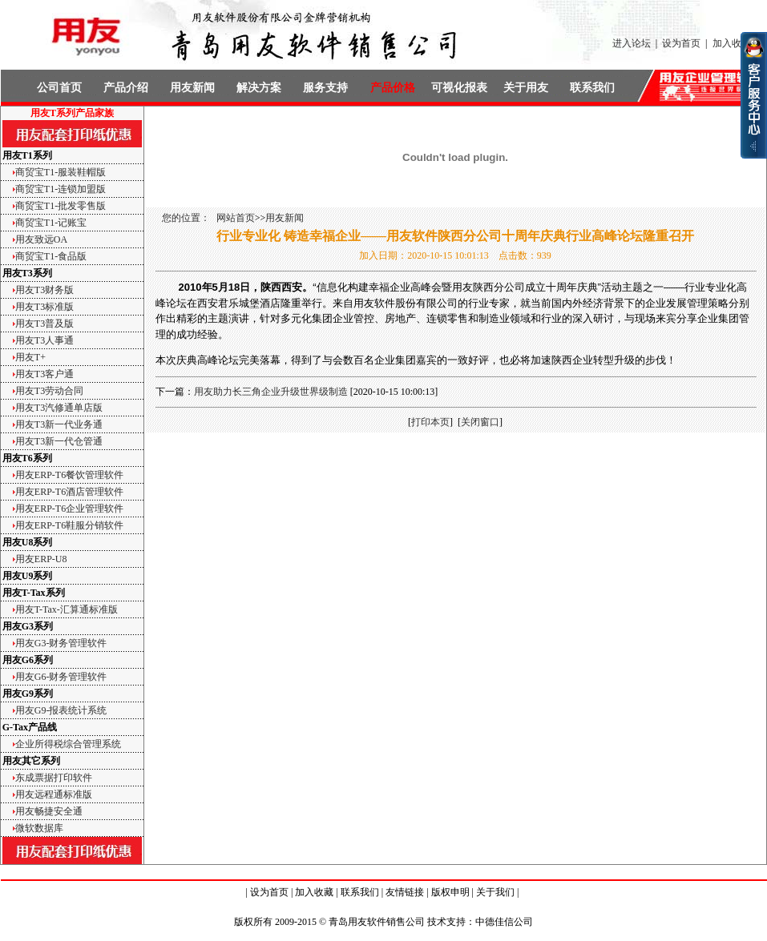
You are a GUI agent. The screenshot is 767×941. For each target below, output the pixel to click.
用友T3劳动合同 (49, 390)
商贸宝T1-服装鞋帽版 (60, 172)
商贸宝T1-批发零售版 (60, 205)
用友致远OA (41, 239)
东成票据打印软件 (53, 777)
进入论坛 (631, 43)
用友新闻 (192, 88)
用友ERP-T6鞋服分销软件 (69, 525)
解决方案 (258, 88)
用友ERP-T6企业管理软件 (69, 508)
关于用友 (525, 88)
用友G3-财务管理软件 (61, 643)
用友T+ (30, 357)
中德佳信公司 (504, 921)
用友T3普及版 (44, 323)
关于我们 (495, 892)
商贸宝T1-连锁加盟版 (60, 189)
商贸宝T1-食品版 (51, 256)
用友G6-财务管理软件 (61, 676)
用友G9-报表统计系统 (61, 710)
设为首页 (681, 43)
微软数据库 (39, 828)
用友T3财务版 (44, 290)
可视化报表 (459, 88)
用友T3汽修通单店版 (59, 407)
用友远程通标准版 (53, 794)
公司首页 (59, 88)
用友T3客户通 (44, 374)
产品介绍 (125, 88)
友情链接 (405, 892)
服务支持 (325, 88)
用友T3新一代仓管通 (59, 441)
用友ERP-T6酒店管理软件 (69, 491)
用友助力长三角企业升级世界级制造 (271, 391)
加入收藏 (732, 43)
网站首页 (235, 217)
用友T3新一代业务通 (59, 424)
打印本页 (430, 422)
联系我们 (592, 88)
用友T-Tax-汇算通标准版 (66, 609)
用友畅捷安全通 (49, 811)
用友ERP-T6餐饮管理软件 (69, 475)
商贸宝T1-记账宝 (51, 222)
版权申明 (450, 892)
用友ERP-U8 (41, 559)
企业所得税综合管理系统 (68, 744)
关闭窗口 (480, 422)
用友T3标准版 (44, 306)
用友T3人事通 (44, 340)
